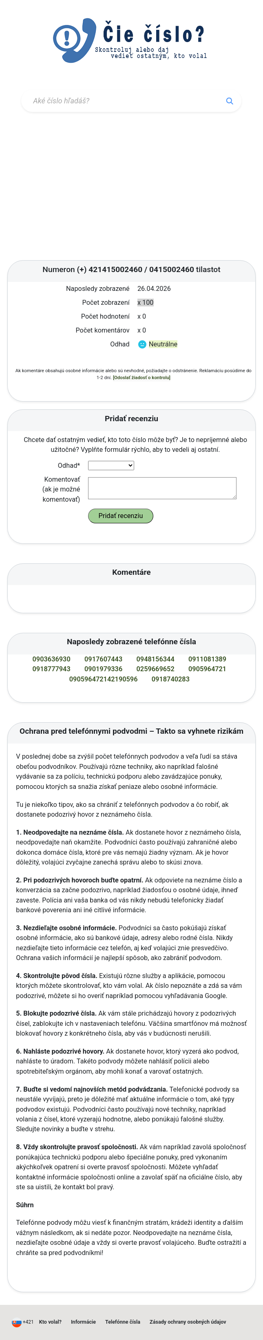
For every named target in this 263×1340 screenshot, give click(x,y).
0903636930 (52, 659)
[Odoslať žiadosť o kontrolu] (141, 377)
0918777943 (52, 669)
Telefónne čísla (122, 1322)
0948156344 (156, 659)
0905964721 (207, 669)
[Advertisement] (131, 187)
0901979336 (103, 669)
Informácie (83, 1322)
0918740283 (171, 679)
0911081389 (207, 659)
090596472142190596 (103, 679)
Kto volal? (50, 1322)
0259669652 (156, 669)
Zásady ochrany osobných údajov (188, 1322)
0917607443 (103, 659)
